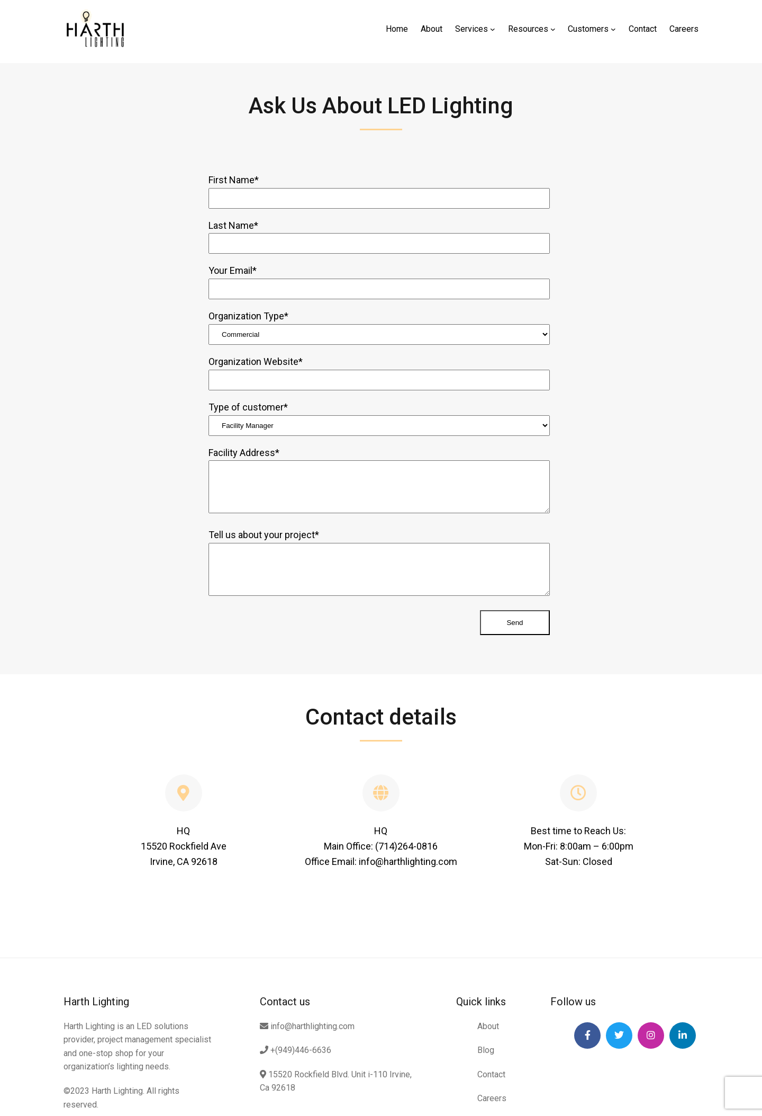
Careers (491, 1098)
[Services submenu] (492, 29)
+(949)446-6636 (295, 1050)
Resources (528, 29)
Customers (588, 29)
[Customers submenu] (613, 29)
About (488, 1026)
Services (471, 29)
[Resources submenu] (553, 29)
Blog (485, 1050)
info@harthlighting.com (307, 1026)
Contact (491, 1074)
